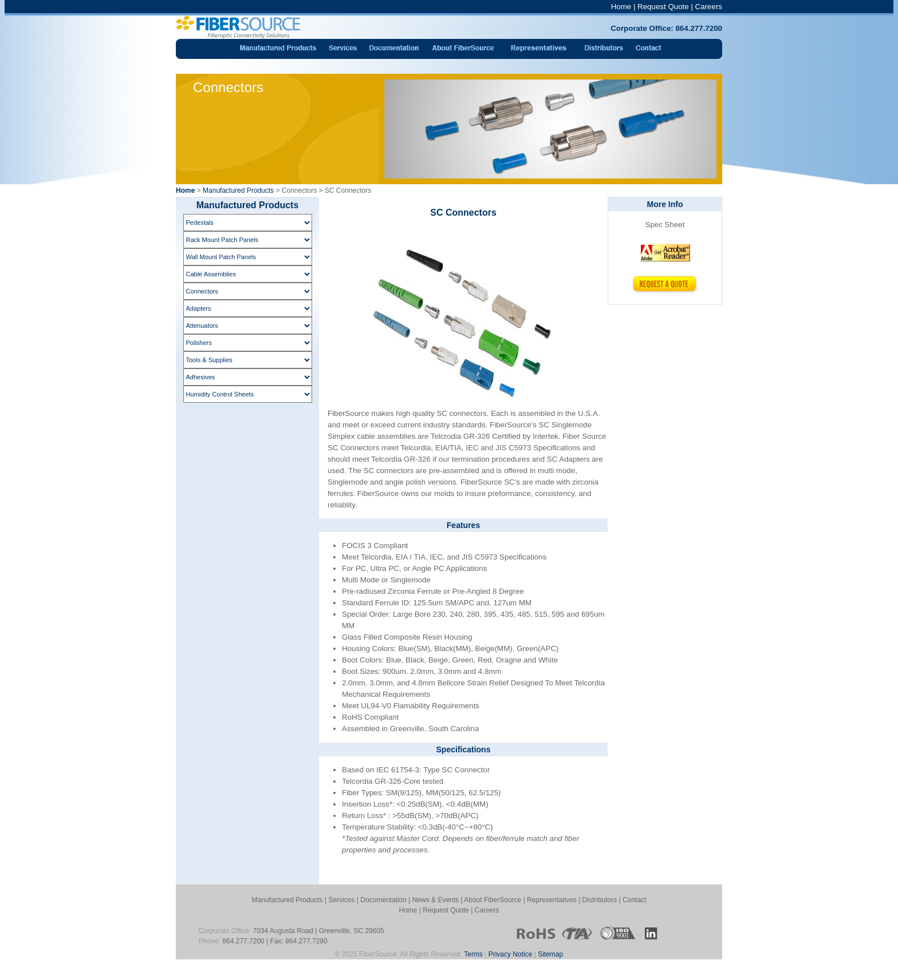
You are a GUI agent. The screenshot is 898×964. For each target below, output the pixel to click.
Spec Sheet (665, 224)
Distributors (599, 900)
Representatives (552, 900)
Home (621, 6)
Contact (634, 900)
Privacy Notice (511, 954)
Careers (708, 6)
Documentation (383, 900)
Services (341, 900)
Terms (473, 954)
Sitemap (550, 954)
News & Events (435, 900)
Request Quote (663, 6)
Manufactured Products (238, 191)
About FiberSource (492, 900)
